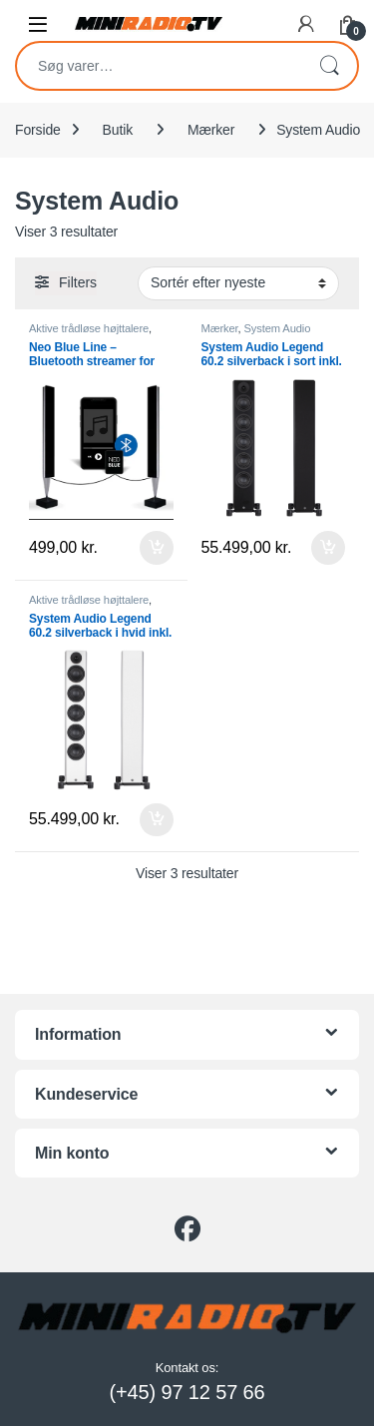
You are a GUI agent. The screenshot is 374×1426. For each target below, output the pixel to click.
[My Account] (306, 23)
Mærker (210, 130)
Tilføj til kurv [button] (157, 548)
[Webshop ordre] (238, 283)
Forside (38, 130)
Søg (329, 66)
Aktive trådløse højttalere (89, 328)
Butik (118, 130)
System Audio (277, 328)
